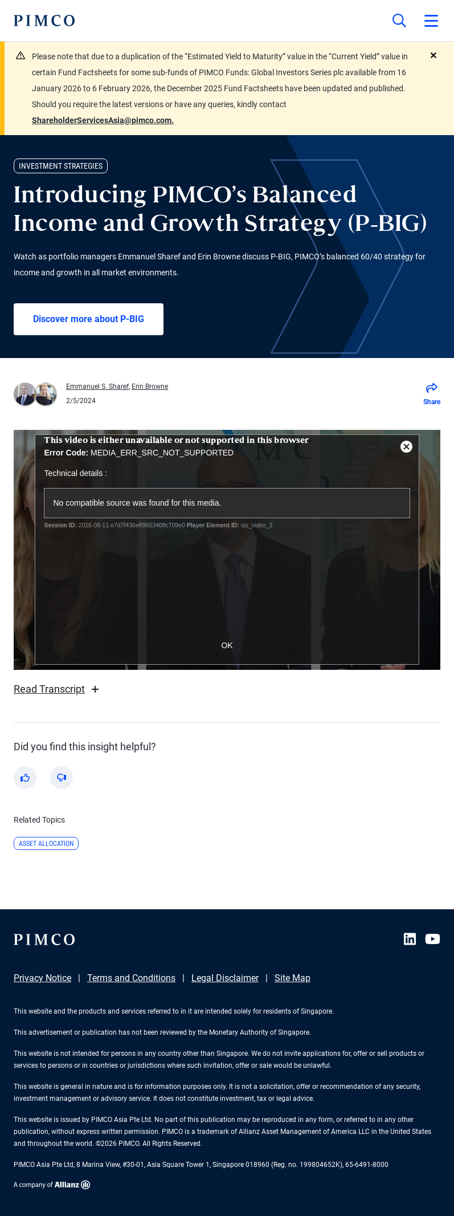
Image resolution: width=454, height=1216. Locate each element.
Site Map (292, 978)
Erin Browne (150, 387)
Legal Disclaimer (225, 978)
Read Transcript (58, 689)
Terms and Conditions (131, 978)
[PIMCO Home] (44, 20)
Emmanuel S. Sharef (97, 387)
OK (226, 645)
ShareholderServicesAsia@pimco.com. (103, 120)
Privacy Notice (42, 978)
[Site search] (399, 20)
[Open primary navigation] (431, 20)
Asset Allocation (46, 844)
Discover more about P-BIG (88, 319)
